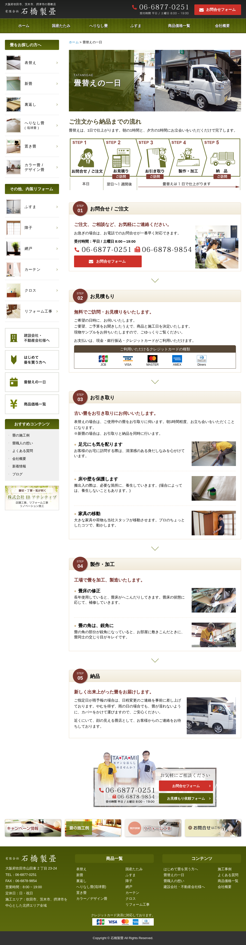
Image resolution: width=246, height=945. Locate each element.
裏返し (81, 881)
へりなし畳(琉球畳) (91, 887)
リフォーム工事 (137, 904)
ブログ (17, 474)
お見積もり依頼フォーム (186, 798)
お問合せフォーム (221, 9)
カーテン (132, 893)
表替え (81, 869)
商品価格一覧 (179, 26)
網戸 (128, 887)
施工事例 (224, 869)
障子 (128, 881)
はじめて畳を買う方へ (181, 869)
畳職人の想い (22, 443)
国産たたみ (61, 26)
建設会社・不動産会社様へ (184, 887)
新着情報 (19, 466)
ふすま (135, 26)
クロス (130, 898)
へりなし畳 (98, 26)
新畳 (79, 875)
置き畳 (81, 893)
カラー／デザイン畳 (91, 898)
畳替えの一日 (174, 875)
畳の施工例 (21, 435)
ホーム (23, 26)
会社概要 (222, 26)
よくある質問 (22, 451)
